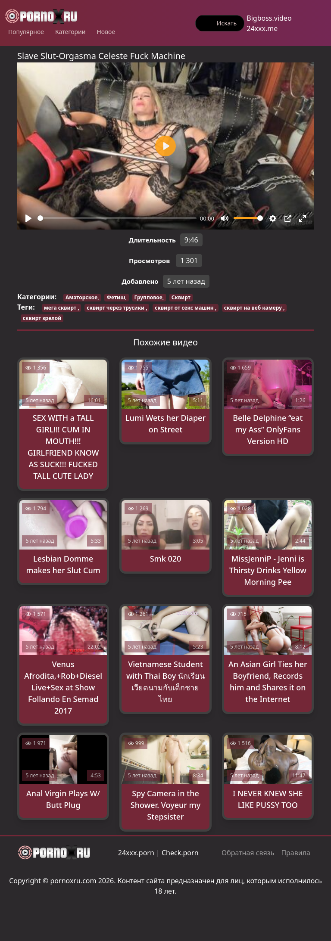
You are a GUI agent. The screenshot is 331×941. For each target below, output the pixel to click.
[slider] (117, 218)
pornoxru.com (73, 880)
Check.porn (180, 852)
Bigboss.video (269, 18)
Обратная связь (248, 852)
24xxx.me (262, 28)
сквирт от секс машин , (185, 307)
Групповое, (149, 297)
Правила (295, 852)
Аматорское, (82, 297)
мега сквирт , (61, 307)
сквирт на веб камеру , (254, 307)
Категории (70, 32)
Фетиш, (116, 297)
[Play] (28, 218)
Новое (106, 32)
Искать (227, 23)
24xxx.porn (136, 852)
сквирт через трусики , (117, 307)
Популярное (26, 32)
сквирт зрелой (42, 318)
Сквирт (181, 297)
